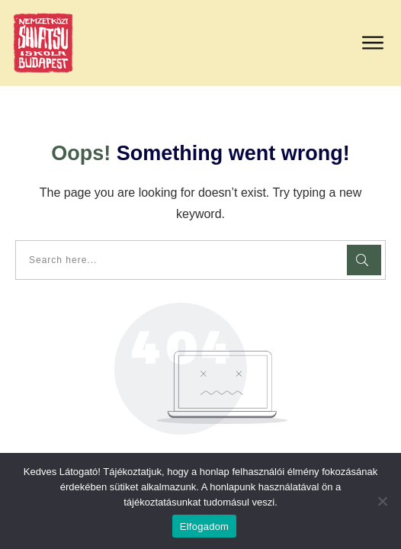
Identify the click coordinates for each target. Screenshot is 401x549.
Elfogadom (204, 526)
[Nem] (382, 501)
